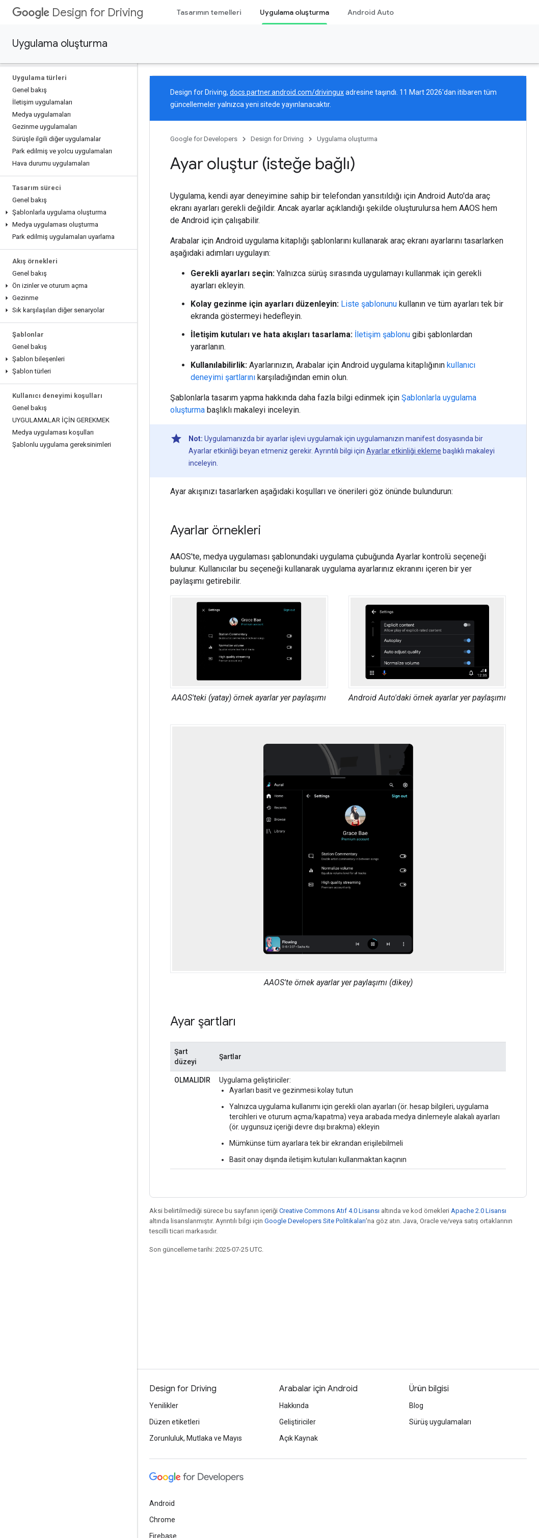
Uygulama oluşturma (59, 43)
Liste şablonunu (369, 304)
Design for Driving (77, 12)
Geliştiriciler (297, 1422)
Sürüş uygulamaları (440, 1422)
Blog (416, 1405)
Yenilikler (163, 1405)
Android (162, 1503)
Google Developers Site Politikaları (315, 1221)
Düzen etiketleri (174, 1422)
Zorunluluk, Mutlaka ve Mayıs (195, 1438)
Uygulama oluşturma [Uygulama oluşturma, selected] (294, 12)
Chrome (162, 1520)
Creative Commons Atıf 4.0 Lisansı (329, 1211)
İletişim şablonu (382, 334)
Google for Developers (203, 139)
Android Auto (370, 12)
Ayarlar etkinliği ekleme (403, 451)
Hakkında (294, 1405)
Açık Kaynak (298, 1438)
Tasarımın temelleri (209, 12)
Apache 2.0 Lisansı (478, 1211)
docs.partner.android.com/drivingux (287, 92)
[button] (66, 212)
